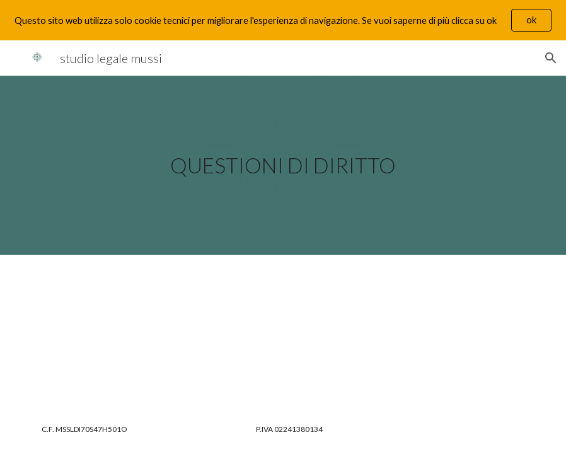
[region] (283, 20)
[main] (283, 165)
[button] (551, 58)
